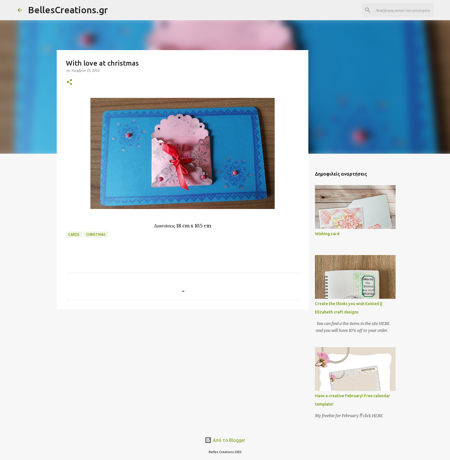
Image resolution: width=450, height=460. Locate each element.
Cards (73, 234)
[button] (69, 82)
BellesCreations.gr (68, 10)
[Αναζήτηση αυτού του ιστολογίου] (403, 10)
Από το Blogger (225, 440)
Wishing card (327, 233)
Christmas (95, 234)
